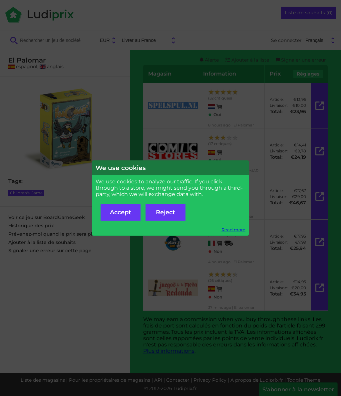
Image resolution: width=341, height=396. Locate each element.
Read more (233, 229)
